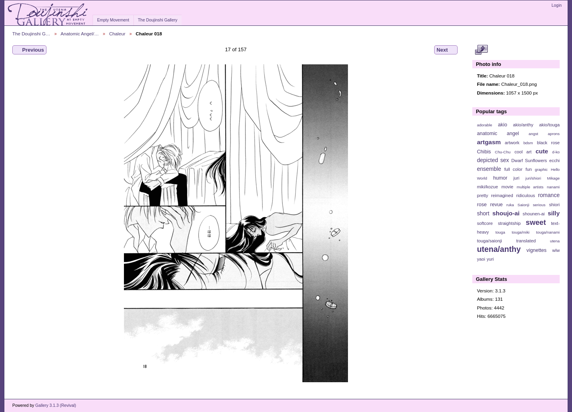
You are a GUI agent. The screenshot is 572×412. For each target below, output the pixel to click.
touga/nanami (548, 232)
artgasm (489, 142)
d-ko (556, 152)
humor (500, 178)
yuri (490, 259)
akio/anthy (523, 124)
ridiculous (525, 195)
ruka (510, 205)
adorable (484, 125)
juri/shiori (533, 178)
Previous (29, 50)
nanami (553, 187)
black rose (548, 142)
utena (555, 241)
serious (539, 205)
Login (557, 5)
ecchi (554, 160)
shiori (554, 204)
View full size (481, 50)
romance (549, 195)
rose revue (490, 204)
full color (513, 169)
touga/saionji (489, 240)
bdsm (528, 143)
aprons (554, 134)
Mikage (553, 178)
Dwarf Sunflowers (529, 160)
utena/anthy (499, 249)
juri (517, 178)
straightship (509, 223)
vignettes (536, 250)
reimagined (502, 195)
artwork (512, 142)
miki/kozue (487, 186)
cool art (522, 151)
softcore (485, 223)
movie (507, 186)
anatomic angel (498, 133)
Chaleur (117, 33)
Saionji (523, 205)
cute (541, 151)
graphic (541, 169)
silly (554, 213)
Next (446, 50)
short (483, 213)
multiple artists (530, 187)
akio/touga (549, 124)
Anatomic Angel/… (80, 33)
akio (502, 125)
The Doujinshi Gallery (157, 20)
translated (525, 240)
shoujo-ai (506, 213)
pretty (482, 195)
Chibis (484, 152)
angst (533, 134)
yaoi (481, 259)
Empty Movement (113, 20)
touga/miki (520, 232)
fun (529, 169)
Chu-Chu (502, 152)
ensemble (489, 169)
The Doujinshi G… (31, 33)
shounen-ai (534, 213)
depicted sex (493, 160)
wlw (556, 250)
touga (500, 232)
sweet (536, 222)
